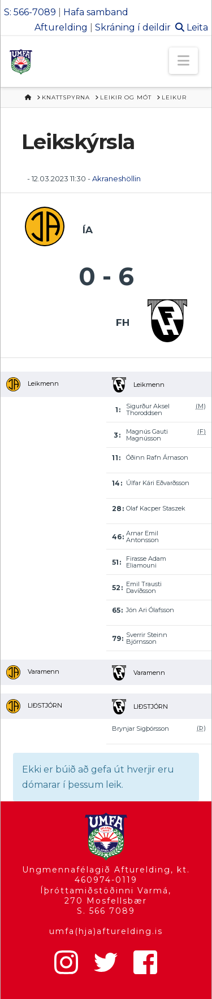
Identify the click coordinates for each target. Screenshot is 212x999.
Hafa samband (95, 12)
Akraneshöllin (116, 178)
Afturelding (61, 27)
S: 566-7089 (30, 12)
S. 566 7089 (106, 911)
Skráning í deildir (133, 27)
